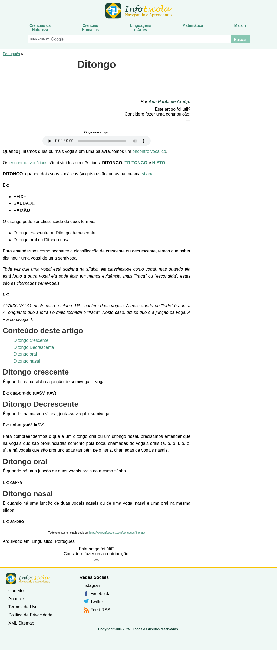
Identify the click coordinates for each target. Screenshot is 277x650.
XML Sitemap (21, 623)
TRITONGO (136, 162)
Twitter (96, 601)
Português (11, 54)
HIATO (158, 162)
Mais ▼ (241, 25)
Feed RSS (100, 610)
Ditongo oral (25, 354)
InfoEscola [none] (28, 578)
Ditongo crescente (31, 340)
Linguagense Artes (140, 27)
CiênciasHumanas (90, 27)
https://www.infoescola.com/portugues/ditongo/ (117, 532)
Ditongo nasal (27, 361)
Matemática (192, 25)
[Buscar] (129, 39)
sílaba (148, 174)
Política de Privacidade (30, 615)
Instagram (91, 585)
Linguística (42, 541)
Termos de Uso (23, 607)
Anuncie (16, 598)
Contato (16, 590)
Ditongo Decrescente (34, 347)
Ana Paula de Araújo (169, 101)
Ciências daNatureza (40, 27)
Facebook (99, 593)
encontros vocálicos (28, 162)
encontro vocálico (149, 151)
